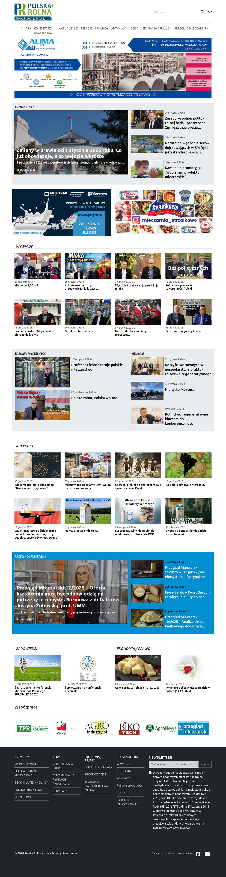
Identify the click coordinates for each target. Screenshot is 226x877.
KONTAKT (123, 778)
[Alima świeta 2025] (129, 93)
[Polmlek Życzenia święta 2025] (97, 93)
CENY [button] (134, 28)
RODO (121, 792)
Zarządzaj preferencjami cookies (172, 853)
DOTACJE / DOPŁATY (98, 767)
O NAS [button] (25, 28)
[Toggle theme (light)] (210, 11)
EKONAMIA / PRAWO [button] (156, 28)
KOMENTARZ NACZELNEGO (43, 30)
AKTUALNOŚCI (68, 28)
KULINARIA (124, 771)
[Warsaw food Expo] (109, 93)
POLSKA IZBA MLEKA (28, 789)
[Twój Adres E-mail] (186, 764)
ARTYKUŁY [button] (118, 28)
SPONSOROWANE (25, 763)
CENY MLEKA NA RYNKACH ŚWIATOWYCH (64, 779)
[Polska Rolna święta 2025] (116, 93)
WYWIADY (101, 28)
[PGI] (103, 93)
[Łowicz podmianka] (122, 93)
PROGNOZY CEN (95, 774)
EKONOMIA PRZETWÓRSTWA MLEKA (96, 786)
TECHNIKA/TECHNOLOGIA (31, 782)
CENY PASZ (60, 791)
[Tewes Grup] (135, 93)
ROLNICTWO (22, 797)
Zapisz (205, 764)
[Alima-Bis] (90, 93)
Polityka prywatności (130, 785)
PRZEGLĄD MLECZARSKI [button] (190, 28)
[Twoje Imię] (161, 764)
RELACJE (86, 28)
